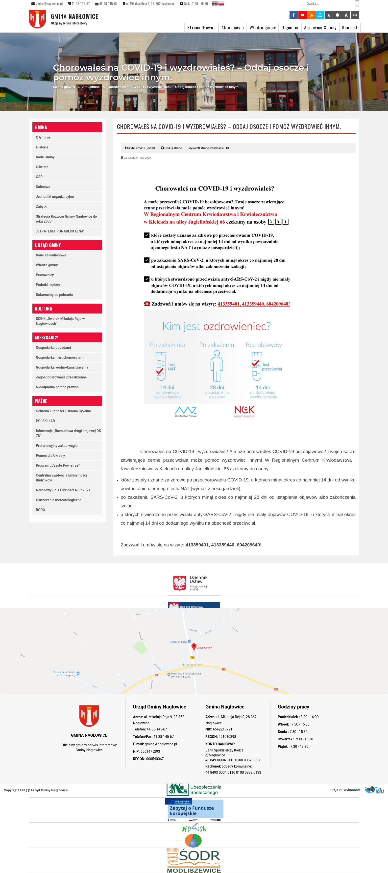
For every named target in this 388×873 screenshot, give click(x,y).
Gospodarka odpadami (53, 348)
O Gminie (43, 137)
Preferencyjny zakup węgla (56, 446)
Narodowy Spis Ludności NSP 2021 (63, 490)
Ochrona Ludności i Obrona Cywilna (63, 411)
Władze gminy (263, 27)
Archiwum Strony (320, 27)
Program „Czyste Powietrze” (58, 465)
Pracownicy (45, 275)
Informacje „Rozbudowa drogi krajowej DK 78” (68, 433)
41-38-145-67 (156, 729)
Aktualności (232, 27)
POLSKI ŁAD (45, 421)
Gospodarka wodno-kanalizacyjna (62, 367)
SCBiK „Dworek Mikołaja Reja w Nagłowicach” (60, 321)
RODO (40, 510)
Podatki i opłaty (48, 285)
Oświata (42, 167)
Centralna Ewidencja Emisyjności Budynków (61, 477)
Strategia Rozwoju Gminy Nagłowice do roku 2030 (66, 218)
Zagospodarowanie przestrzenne (61, 377)
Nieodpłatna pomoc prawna (57, 387)
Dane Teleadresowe (51, 255)
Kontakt (350, 27)
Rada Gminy (45, 157)
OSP (39, 177)
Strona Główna (201, 27)
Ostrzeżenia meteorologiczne (58, 500)
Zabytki (41, 206)
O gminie (290, 27)
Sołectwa (43, 187)
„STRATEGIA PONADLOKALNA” (60, 231)
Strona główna (64, 87)
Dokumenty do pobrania (54, 295)
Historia (42, 147)
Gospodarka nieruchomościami (60, 357)
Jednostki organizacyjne (55, 197)
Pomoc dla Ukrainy (50, 455)
